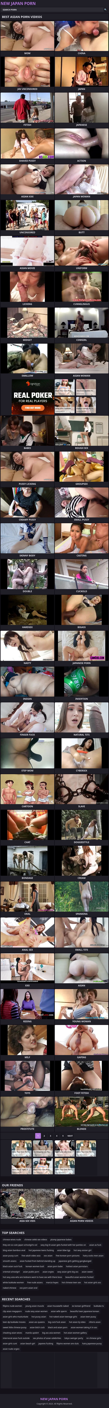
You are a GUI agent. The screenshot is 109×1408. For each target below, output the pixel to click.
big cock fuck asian (57, 1322)
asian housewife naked (58, 1306)
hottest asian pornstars (77, 1266)
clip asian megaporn (12, 1311)
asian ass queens (37, 1322)
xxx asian (48, 1255)
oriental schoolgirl (11, 1271)
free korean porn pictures (67, 1255)
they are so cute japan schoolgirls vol (20, 1245)
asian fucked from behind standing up (37, 1261)
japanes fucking (45, 1343)
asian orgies (48, 1271)
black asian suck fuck (12, 1266)
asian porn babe (55, 1266)
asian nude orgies (11, 1349)
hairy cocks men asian (93, 1255)
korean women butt (35, 1266)
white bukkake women (13, 1282)
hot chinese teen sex (71, 1282)
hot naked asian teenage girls (63, 1316)
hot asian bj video (77, 1322)
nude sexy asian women (36, 1311)
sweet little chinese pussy (14, 1327)
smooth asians (9, 1261)
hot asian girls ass (92, 1282)
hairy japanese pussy (92, 1343)
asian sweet (87, 1271)
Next (70, 1135)
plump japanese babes (61, 1239)
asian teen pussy (88, 1316)
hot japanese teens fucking (41, 1250)
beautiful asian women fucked (79, 1277)
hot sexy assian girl (82, 1250)
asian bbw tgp (63, 1250)
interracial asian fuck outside (16, 1338)
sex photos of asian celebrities (47, 1338)
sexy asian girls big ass (67, 1271)
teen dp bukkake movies (14, 1322)
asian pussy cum (10, 1255)
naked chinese (9, 1287)
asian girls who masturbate (15, 1316)
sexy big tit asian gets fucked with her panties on (63, 1245)
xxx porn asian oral (28, 1287)
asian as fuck (95, 1245)
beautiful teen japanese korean (84, 1311)
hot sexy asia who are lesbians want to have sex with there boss (32, 1277)
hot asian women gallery (75, 1332)
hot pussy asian (39, 1316)
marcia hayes (52, 1282)
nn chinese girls (93, 1338)
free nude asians (35, 1282)
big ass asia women (51, 1332)
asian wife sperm (59, 1311)
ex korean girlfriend (81, 1306)
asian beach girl (27, 1343)
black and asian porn (57, 1327)
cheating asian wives (12, 1332)
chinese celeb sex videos (35, 1239)
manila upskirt (32, 1332)
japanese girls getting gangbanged (75, 1261)
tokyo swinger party (73, 1338)
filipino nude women (12, 1306)
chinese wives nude (12, 1239)
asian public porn (31, 1271)
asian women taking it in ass (84, 1327)
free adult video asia (31, 1255)
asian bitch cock (37, 1327)
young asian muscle (34, 1306)
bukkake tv (99, 1306)
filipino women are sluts (67, 1343)
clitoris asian (95, 1322)
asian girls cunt (10, 1343)
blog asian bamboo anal (14, 1250)
